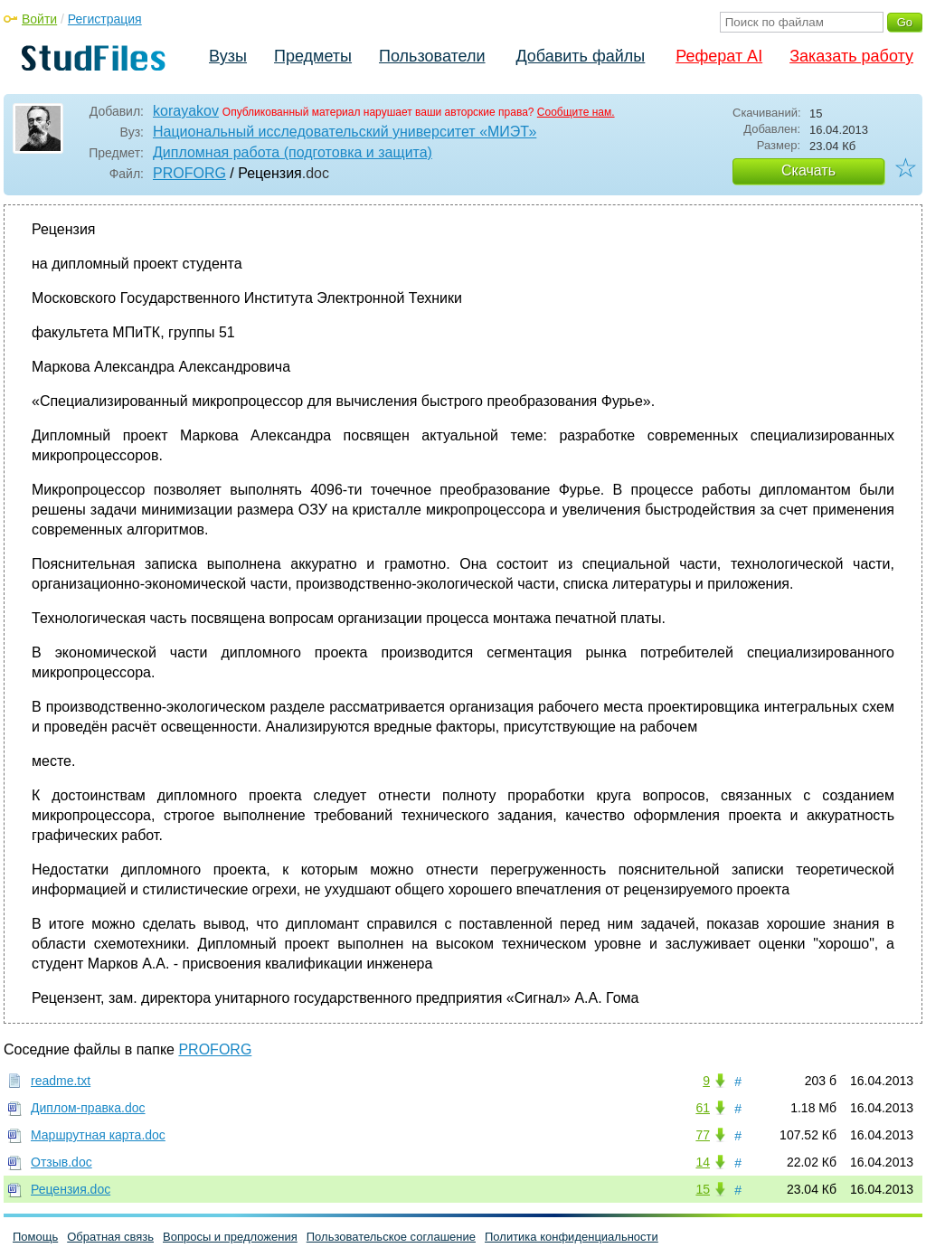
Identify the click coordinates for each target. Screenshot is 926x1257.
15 (702, 1189)
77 (702, 1135)
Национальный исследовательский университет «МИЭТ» (344, 131)
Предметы (313, 56)
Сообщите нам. (576, 112)
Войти (39, 19)
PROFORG (189, 173)
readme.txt (60, 1080)
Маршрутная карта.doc (98, 1135)
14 (702, 1162)
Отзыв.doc (61, 1162)
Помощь (35, 1236)
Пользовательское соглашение (391, 1236)
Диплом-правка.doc (88, 1108)
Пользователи (432, 56)
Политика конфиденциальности (571, 1236)
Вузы (228, 56)
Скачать (808, 170)
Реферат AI (719, 56)
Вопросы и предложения (230, 1236)
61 (702, 1108)
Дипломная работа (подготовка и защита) (292, 152)
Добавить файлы (580, 56)
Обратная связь (110, 1236)
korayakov (186, 110)
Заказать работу (851, 56)
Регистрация (105, 19)
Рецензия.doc (70, 1189)
